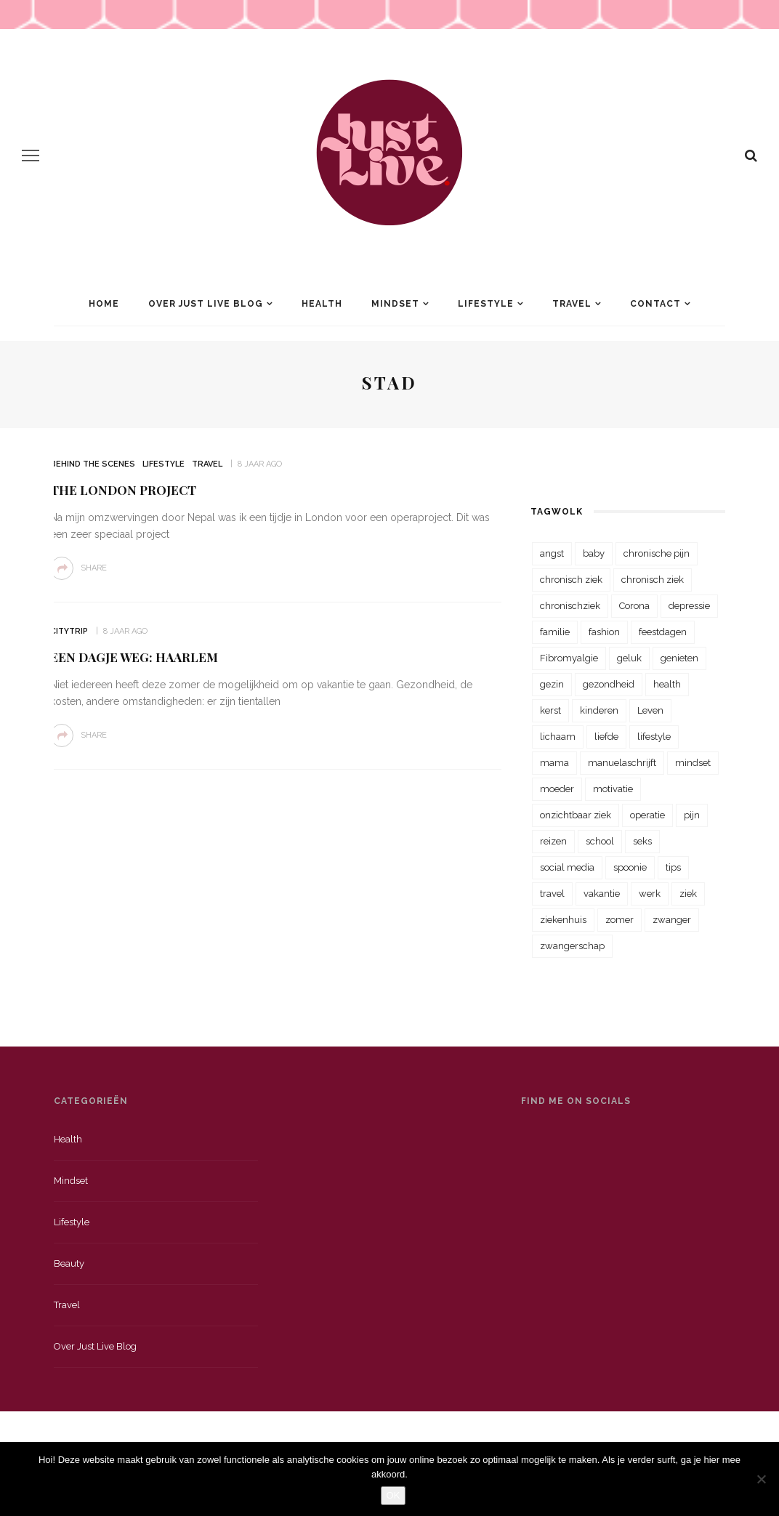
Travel (572, 304)
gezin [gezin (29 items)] (552, 684)
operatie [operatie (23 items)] (647, 815)
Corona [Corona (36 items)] (634, 605)
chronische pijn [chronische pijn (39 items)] (656, 553)
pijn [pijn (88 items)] (692, 815)
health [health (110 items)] (667, 684)
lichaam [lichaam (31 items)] (558, 736)
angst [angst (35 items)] (552, 553)
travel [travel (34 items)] (552, 893)
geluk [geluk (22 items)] (629, 658)
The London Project (123, 490)
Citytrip (69, 631)
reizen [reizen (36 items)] (553, 841)
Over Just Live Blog (205, 304)
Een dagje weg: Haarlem (134, 657)
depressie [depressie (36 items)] (689, 605)
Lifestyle (486, 304)
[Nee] (761, 1479)
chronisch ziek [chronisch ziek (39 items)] (652, 579)
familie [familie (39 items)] (555, 631)
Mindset (395, 304)
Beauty (69, 1263)
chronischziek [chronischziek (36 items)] (570, 605)
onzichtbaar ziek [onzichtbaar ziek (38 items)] (575, 815)
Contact (655, 304)
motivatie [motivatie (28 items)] (613, 788)
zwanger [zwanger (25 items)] (672, 919)
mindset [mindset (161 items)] (693, 762)
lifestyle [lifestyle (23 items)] (654, 736)
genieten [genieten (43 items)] (679, 658)
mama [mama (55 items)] (554, 762)
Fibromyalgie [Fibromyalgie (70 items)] (569, 658)
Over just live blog (95, 1346)
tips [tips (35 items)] (673, 867)
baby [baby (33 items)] (594, 553)
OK (393, 1495)
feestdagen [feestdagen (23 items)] (663, 631)
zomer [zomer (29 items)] (619, 919)
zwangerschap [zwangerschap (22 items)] (572, 945)
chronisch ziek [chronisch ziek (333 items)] (571, 579)
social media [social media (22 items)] (567, 867)
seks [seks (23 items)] (642, 841)
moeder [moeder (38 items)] (557, 788)
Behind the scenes (92, 464)
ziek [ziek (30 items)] (688, 893)
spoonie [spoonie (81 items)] (630, 867)
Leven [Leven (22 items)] (650, 710)
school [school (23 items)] (600, 841)
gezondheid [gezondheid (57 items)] (608, 684)
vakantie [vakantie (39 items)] (602, 893)
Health (322, 304)
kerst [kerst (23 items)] (550, 710)
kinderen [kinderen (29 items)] (599, 710)
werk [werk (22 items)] (650, 893)
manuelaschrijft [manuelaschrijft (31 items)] (622, 762)
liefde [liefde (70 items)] (606, 736)
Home (104, 304)
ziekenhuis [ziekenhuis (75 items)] (563, 919)
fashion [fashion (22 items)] (604, 631)
